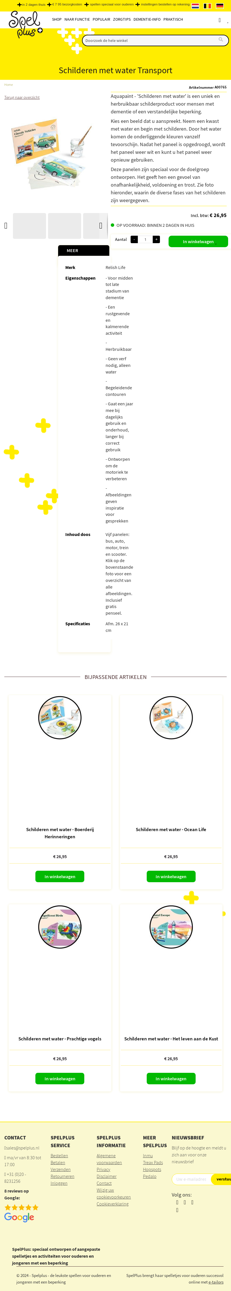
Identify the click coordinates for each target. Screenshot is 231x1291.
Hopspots (152, 1169)
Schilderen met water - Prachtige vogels (59, 1038)
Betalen (58, 1162)
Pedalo (149, 1176)
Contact (104, 1183)
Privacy (103, 1169)
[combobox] (155, 40)
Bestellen (59, 1155)
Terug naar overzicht (23, 97)
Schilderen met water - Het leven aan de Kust (171, 1038)
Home (8, 84)
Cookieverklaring (113, 1204)
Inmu (148, 1155)
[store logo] (25, 26)
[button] (211, 240)
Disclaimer (107, 1176)
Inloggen (59, 1183)
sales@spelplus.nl (22, 1148)
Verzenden (61, 1169)
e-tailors (216, 1282)
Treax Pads (153, 1162)
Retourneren (63, 1176)
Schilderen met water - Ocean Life (171, 829)
